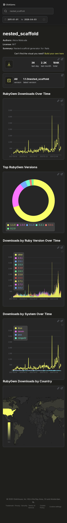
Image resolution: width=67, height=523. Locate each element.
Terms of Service (31, 507)
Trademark (10, 506)
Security (24, 506)
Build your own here (54, 53)
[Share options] (58, 59)
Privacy (17, 506)
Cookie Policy (42, 507)
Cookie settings (55, 507)
